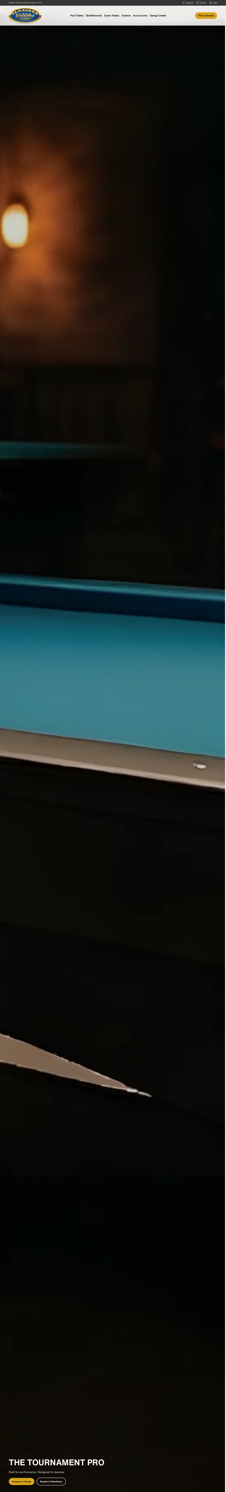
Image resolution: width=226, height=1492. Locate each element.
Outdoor (126, 15)
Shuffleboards (94, 15)
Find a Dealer (206, 15)
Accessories (140, 15)
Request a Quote (21, 1481)
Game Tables (111, 15)
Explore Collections (51, 1481)
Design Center (158, 15)
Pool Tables (77, 15)
